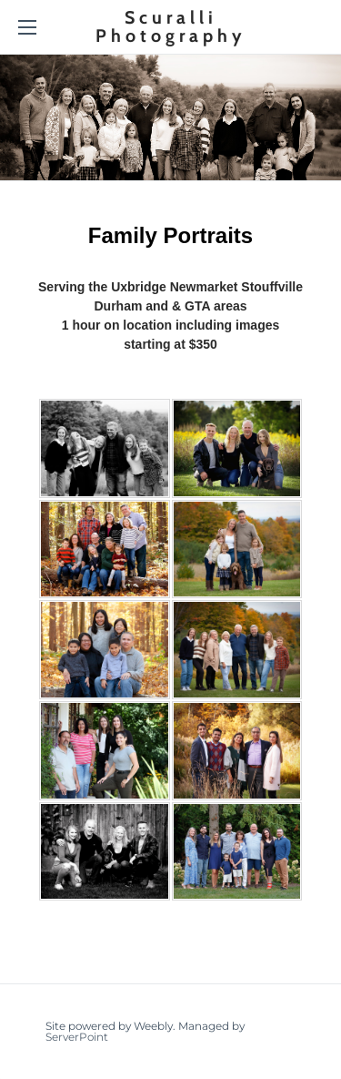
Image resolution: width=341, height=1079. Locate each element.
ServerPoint (76, 1036)
